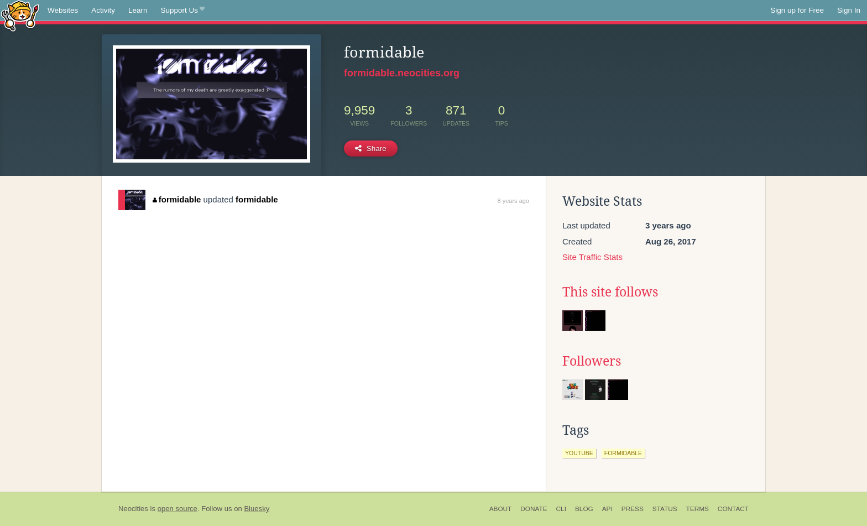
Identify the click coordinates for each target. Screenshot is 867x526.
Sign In (848, 10)
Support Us (183, 10)
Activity (103, 10)
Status (664, 509)
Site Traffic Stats (592, 257)
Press (632, 509)
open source (177, 508)
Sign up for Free (797, 10)
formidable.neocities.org (401, 73)
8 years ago (513, 200)
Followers (591, 361)
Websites (63, 10)
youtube (579, 453)
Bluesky (256, 508)
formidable (177, 199)
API (607, 509)
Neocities (133, 508)
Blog (584, 509)
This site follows (610, 292)
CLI (561, 509)
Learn (138, 10)
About (500, 509)
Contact (733, 509)
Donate (533, 509)
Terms (697, 509)
